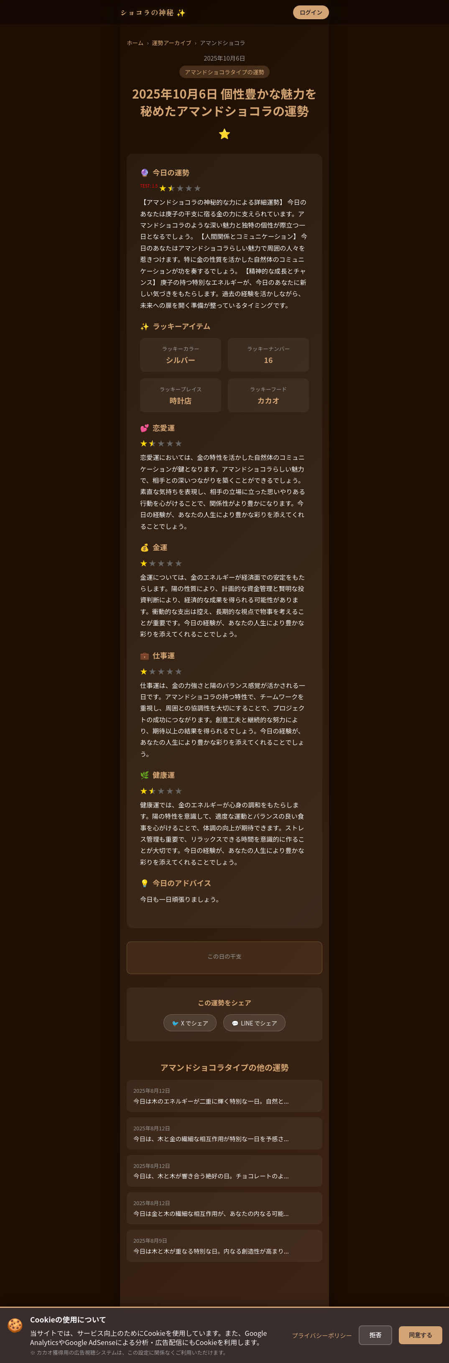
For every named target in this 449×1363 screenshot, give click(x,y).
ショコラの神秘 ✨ (153, 12)
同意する (420, 1349)
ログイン (311, 12)
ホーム (135, 42)
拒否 (375, 1349)
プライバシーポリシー (322, 1349)
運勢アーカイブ (171, 42)
